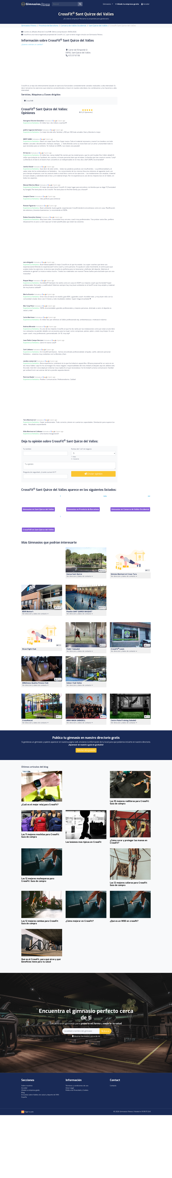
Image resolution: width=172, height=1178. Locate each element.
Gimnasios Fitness (28, 25)
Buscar (105, 1031)
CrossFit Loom (117, 649)
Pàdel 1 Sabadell (73, 649)
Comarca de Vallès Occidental (73, 25)
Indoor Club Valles (74, 683)
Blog (23, 1093)
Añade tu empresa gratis (127, 4)
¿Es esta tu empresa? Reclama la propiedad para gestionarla (86, 19)
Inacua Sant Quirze (74, 574)
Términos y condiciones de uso (77, 1086)
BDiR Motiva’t (27, 612)
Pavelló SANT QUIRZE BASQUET (79, 612)
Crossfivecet (27, 720)
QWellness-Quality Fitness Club (35, 683)
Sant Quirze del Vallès (98, 25)
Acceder (145, 4)
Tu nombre (27, 449)
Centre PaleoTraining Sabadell (123, 720)
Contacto (113, 1086)
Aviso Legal (70, 1088)
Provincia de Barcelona (48, 25)
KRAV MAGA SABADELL (76, 720)
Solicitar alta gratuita (86, 750)
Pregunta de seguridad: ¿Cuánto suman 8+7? (39, 472)
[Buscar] (80, 4)
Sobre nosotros (27, 1086)
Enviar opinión (93, 473)
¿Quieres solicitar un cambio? (32, 45)
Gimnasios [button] (107, 4)
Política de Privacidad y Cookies (77, 1090)
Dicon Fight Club (29, 649)
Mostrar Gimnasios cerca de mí (86, 1036)
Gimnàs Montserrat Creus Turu (124, 574)
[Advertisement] (130, 65)
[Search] (65, 4)
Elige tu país (27, 1112)
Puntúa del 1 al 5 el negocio (81, 449)
